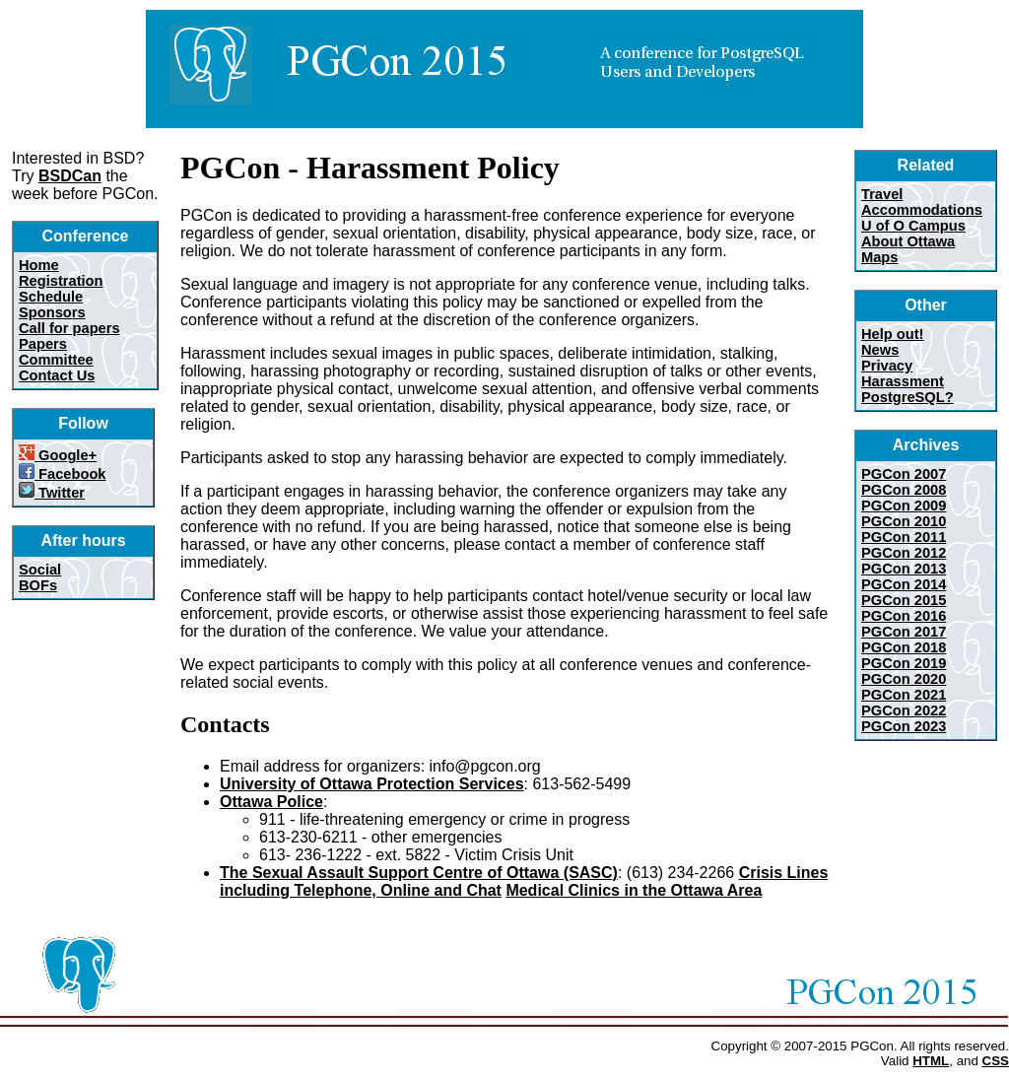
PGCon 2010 (903, 521)
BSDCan (69, 176)
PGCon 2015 (903, 600)
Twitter (52, 493)
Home (39, 265)
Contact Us (57, 375)
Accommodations (921, 210)
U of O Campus (913, 226)
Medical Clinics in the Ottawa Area (633, 890)
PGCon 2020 (903, 679)
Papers (43, 344)
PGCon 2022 (903, 710)
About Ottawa (908, 241)
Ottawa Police (271, 801)
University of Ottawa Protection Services (372, 784)
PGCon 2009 (903, 505)
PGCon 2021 (903, 695)
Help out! (892, 334)
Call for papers (69, 328)
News (880, 350)
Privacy (886, 365)
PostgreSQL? (907, 397)
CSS (995, 1060)
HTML (930, 1060)
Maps (879, 257)
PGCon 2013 (903, 568)
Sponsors (52, 312)
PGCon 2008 (903, 490)
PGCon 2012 (903, 553)
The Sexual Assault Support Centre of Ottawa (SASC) (419, 872)
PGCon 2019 (903, 663)
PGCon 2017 (903, 632)
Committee (56, 360)
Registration (61, 281)
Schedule (51, 296)
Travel (882, 194)
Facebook (62, 474)
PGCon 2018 (903, 647)
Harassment (902, 381)
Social (40, 569)
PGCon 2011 (903, 537)
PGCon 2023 (903, 726)
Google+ (58, 455)
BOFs (38, 585)
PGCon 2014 (903, 584)
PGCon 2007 (903, 474)
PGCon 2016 (903, 616)
